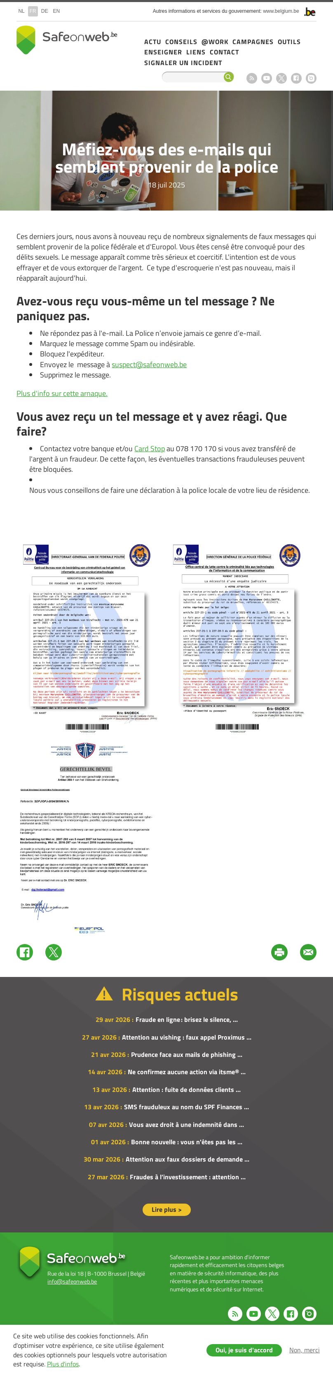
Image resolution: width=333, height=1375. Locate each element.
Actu (152, 41)
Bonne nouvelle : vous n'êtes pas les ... (186, 1141)
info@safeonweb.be (72, 1281)
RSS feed (251, 78)
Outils (289, 41)
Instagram (311, 78)
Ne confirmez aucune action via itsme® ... (187, 1071)
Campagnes (253, 41)
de (44, 11)
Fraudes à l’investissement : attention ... (188, 1176)
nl (21, 11)
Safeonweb (66, 40)
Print (279, 952)
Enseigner (163, 51)
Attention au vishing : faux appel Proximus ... (186, 1037)
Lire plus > (167, 1209)
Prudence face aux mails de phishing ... (186, 1054)
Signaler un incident (183, 62)
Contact (224, 51)
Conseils (181, 41)
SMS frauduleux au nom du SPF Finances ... (186, 1106)
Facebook (296, 78)
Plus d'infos (63, 1364)
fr (33, 11)
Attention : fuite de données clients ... (186, 1089)
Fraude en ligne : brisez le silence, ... (187, 1019)
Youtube (266, 78)
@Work (215, 41)
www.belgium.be (281, 11)
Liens (196, 51)
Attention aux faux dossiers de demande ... (187, 1159)
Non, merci (304, 1350)
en (56, 11)
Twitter (53, 952)
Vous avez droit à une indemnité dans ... (186, 1124)
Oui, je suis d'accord (244, 1350)
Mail (308, 952)
